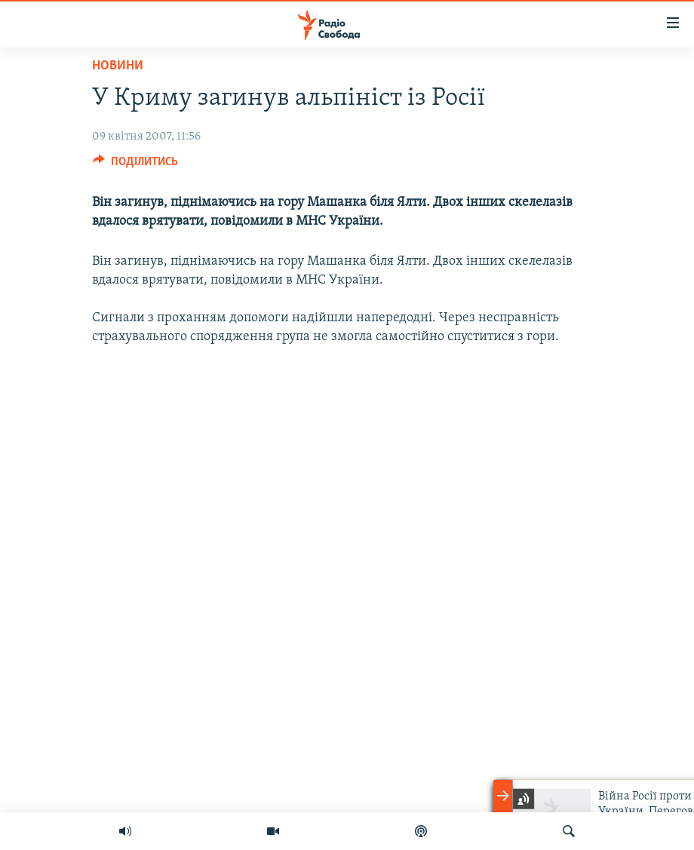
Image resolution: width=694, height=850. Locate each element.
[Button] (135, 165)
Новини (117, 66)
